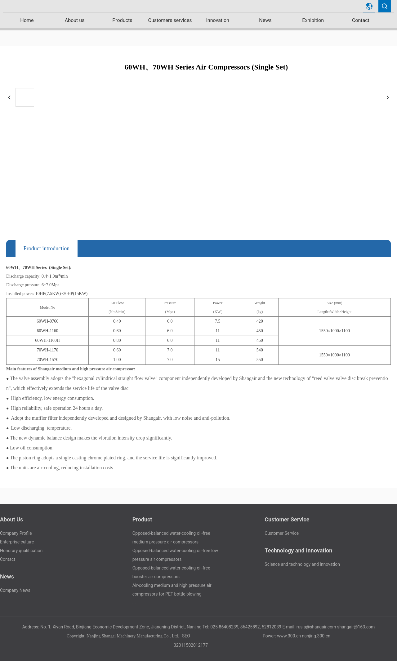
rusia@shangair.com (316, 626)
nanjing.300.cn (316, 635)
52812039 (271, 626)
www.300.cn (289, 635)
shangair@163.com (356, 626)
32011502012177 (191, 645)
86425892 (250, 626)
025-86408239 (224, 626)
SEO (186, 635)
